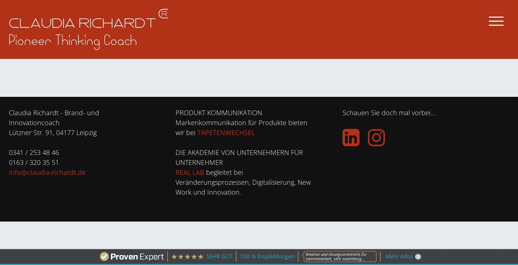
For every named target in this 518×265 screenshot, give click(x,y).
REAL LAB (189, 172)
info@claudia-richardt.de (47, 172)
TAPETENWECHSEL (226, 132)
